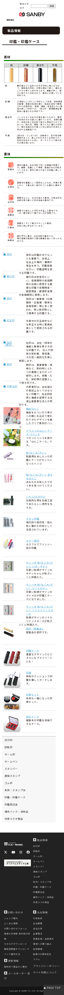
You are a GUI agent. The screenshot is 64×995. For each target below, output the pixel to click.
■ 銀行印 (9, 276)
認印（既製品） (35, 628)
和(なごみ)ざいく (36, 452)
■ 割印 (7, 364)
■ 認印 (7, 298)
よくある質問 (11, 923)
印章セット (32, 694)
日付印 (9, 740)
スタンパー (11, 768)
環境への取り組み (42, 943)
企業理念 (37, 933)
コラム (36, 959)
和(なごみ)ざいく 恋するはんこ (39, 476)
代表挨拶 (37, 918)
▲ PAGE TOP (52, 987)
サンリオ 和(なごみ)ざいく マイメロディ (39, 586)
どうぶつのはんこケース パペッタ (39, 432)
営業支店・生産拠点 (43, 938)
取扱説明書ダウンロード (17, 948)
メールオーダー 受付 (17, 975)
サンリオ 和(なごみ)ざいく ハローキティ (39, 564)
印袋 (28, 672)
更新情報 (11, 960)
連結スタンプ (12, 775)
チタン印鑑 (32, 518)
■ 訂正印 (9, 320)
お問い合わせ (13, 912)
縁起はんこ (32, 408)
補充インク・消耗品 (17, 811)
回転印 (9, 747)
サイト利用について (45, 972)
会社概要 (37, 923)
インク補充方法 (12, 954)
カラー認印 (32, 540)
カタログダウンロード (15, 943)
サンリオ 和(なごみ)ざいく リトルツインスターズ (39, 610)
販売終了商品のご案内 (15, 966)
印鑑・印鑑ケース (15, 797)
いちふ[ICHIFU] (36, 496)
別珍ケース (32, 716)
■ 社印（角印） (8, 344)
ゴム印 (9, 783)
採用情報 (37, 948)
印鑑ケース (32, 650)
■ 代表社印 (10, 386)
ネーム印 (10, 754)
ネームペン (11, 761)
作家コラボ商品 (14, 818)
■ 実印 (7, 254)
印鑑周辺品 (11, 804)
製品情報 (40, 840)
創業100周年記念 (42, 954)
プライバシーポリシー (46, 966)
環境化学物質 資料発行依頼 (17, 936)
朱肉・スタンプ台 (15, 790)
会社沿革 (37, 928)
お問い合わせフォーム (15, 928)
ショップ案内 (11, 918)
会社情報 (40, 912)
